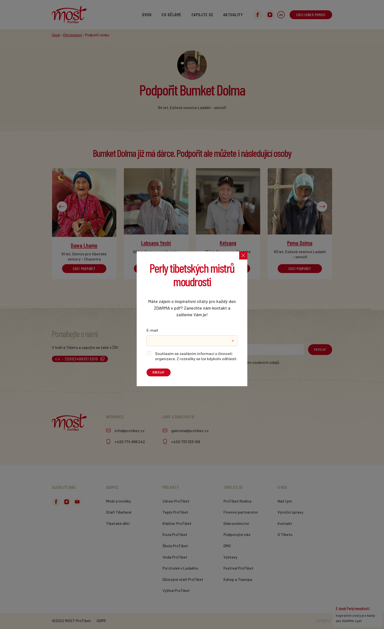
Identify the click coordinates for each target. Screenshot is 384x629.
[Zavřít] (242, 256)
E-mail (152, 330)
